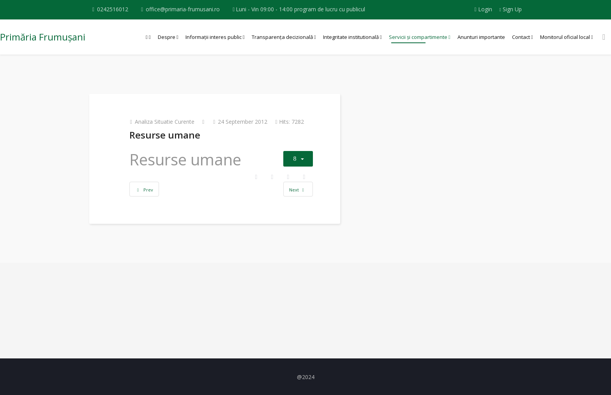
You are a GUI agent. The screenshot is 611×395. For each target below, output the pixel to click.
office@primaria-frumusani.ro (183, 9)
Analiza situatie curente (164, 121)
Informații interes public (213, 36)
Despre (166, 36)
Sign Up (511, 9)
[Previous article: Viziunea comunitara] (144, 189)
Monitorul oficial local (565, 36)
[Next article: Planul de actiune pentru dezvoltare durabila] (298, 189)
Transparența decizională (282, 36)
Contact (521, 36)
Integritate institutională (351, 36)
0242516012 (112, 9)
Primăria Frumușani (42, 36)
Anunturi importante (481, 36)
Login (483, 9)
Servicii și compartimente (418, 36)
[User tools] (298, 159)
